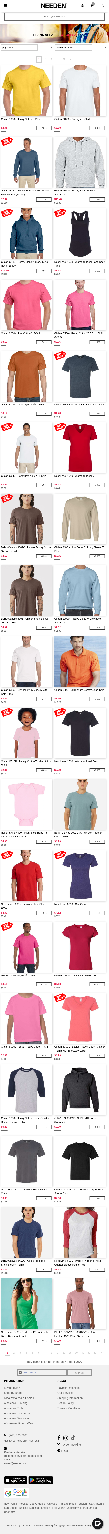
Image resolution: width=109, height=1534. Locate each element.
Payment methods (68, 1387)
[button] (82, 5)
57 (64, 59)
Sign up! (79, 1373)
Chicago (52, 1503)
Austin (46, 1507)
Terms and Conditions (32, 1525)
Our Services (65, 1392)
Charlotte (9, 1511)
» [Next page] (70, 59)
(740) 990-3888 (18, 1435)
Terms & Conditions (69, 1408)
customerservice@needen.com (23, 1455)
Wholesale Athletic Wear (19, 1423)
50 (89, 1352)
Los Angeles (37, 1503)
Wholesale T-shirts (15, 1408)
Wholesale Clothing (16, 1403)
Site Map (49, 1525)
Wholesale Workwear (17, 1418)
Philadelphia (66, 1503)
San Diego (10, 1507)
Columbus (90, 1507)
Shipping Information (70, 1398)
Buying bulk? (12, 1387)
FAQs (64, 1450)
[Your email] (42, 1372)
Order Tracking (72, 1444)
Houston (82, 1503)
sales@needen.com (16, 1463)
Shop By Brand (13, 1392)
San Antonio (96, 1503)
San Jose (34, 1507)
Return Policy (65, 1403)
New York (9, 1503)
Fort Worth (58, 1507)
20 (70, 1352)
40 (82, 1352)
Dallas (23, 1507)
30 (76, 1352)
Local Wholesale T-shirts (19, 1398)
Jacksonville (74, 1507)
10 (64, 1352)
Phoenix (23, 1503)
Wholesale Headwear (17, 1413)
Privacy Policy (13, 1525)
